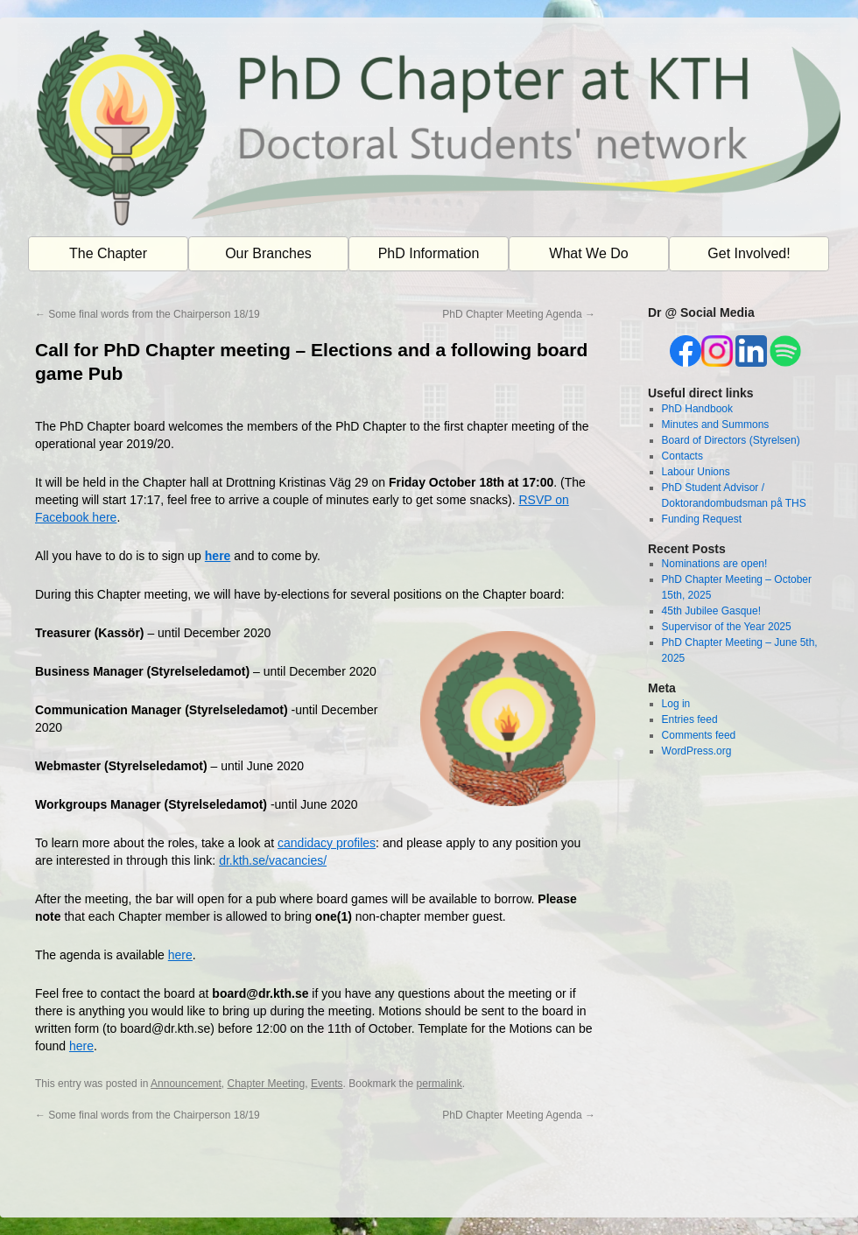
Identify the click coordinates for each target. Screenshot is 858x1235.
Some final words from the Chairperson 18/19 (147, 314)
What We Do (588, 253)
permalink (439, 1083)
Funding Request (702, 519)
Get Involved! (748, 253)
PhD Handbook (697, 409)
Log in (676, 704)
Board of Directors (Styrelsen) (731, 440)
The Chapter (108, 253)
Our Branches (268, 253)
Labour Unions (696, 472)
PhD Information (429, 253)
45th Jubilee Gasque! (711, 611)
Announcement (186, 1083)
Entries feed (690, 719)
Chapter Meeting (266, 1083)
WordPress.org (697, 751)
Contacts (682, 456)
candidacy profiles (327, 843)
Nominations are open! (715, 564)
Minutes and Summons (716, 424)
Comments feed (699, 735)
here (218, 556)
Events (327, 1083)
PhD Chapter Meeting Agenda (518, 314)
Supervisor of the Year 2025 (726, 627)
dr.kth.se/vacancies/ (273, 860)
